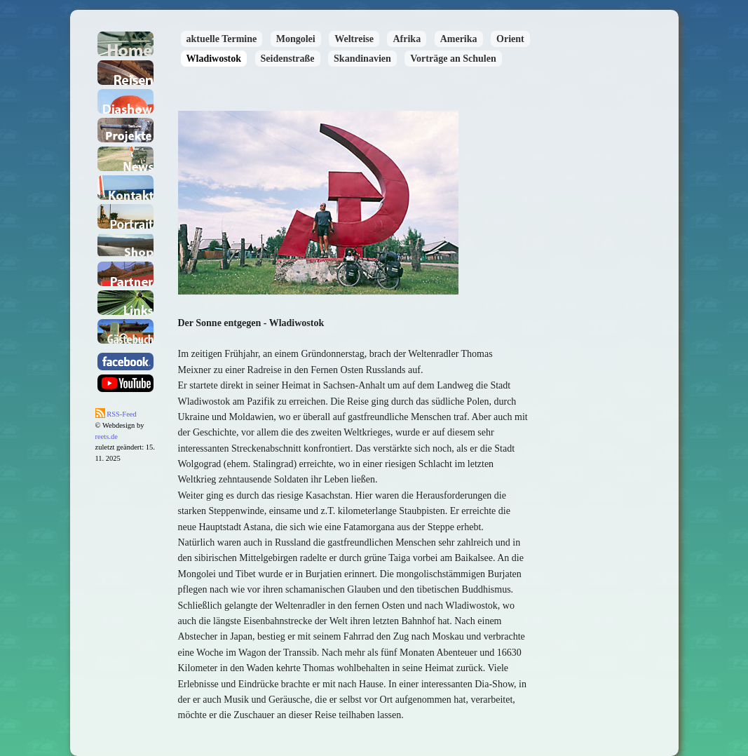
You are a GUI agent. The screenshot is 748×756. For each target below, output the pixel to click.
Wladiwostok (214, 58)
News (125, 159)
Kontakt (125, 187)
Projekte (125, 130)
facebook (125, 361)
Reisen (125, 72)
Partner (125, 274)
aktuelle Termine (221, 39)
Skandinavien (362, 58)
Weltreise (354, 39)
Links (125, 302)
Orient (510, 39)
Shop (125, 245)
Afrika (407, 39)
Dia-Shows (125, 101)
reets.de (106, 436)
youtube (125, 383)
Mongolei (295, 39)
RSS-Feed (116, 414)
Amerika (458, 39)
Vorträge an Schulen (453, 58)
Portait (125, 216)
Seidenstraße (288, 58)
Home (125, 44)
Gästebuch (125, 331)
